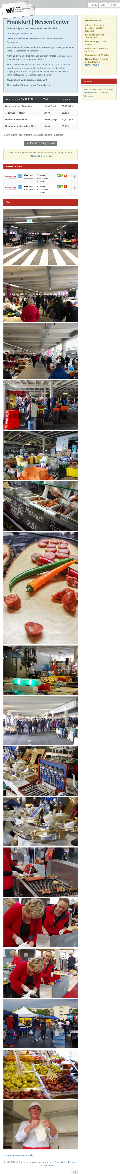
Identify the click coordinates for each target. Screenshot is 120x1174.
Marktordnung (92, 65)
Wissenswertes (18, 1155)
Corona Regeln (43, 85)
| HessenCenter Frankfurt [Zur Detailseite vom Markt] (42, 178)
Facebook (108, 89)
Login (103, 5)
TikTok (101, 93)
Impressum (48, 1162)
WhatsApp (88, 96)
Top (74, 1171)
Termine (93, 5)
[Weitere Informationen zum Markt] (74, 176)
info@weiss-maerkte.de (40, 156)
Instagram (88, 93)
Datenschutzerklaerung (66, 1162)
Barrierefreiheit (48, 1166)
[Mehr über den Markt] (10, 176)
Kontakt (114, 5)
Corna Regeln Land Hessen (19, 34)
